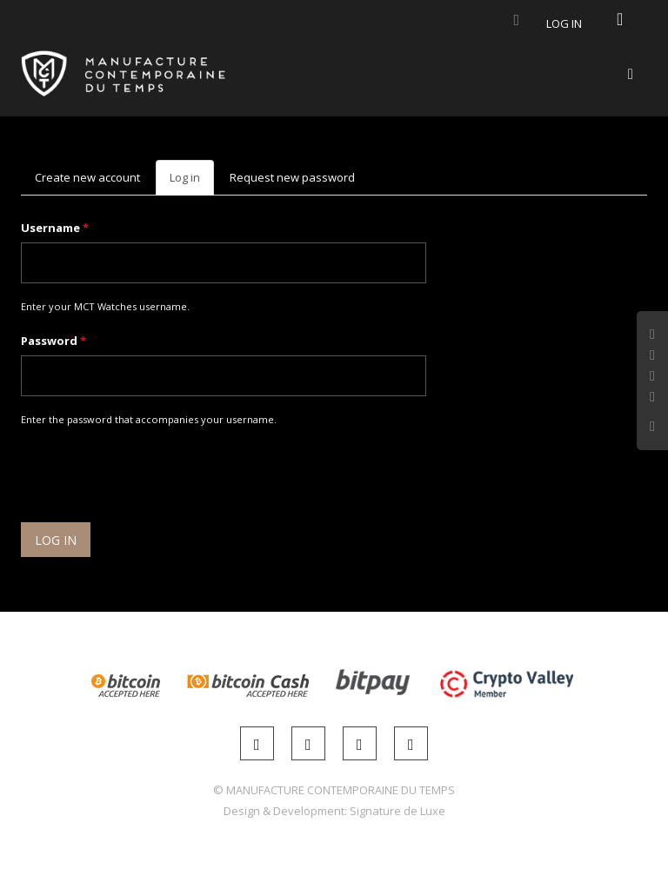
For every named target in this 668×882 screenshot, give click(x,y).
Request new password (292, 177)
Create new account (87, 177)
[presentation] (153, 477)
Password (53, 340)
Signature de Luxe (397, 811)
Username (55, 227)
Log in (564, 23)
